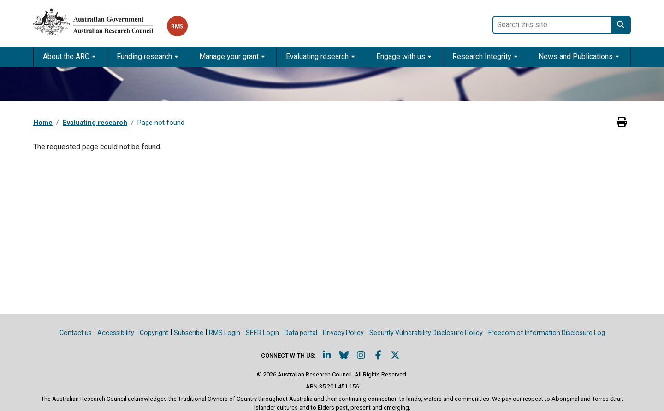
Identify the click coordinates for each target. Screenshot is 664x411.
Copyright (154, 332)
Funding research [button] (144, 56)
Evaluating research (95, 122)
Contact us (75, 332)
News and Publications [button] (576, 56)
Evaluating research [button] (317, 56)
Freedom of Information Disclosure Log (546, 332)
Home (43, 122)
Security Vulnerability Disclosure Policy (426, 332)
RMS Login (224, 332)
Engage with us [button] (400, 56)
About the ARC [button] (66, 56)
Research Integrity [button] (481, 56)
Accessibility (115, 332)
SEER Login (262, 332)
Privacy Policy (343, 332)
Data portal (301, 332)
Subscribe (188, 332)
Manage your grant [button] (229, 56)
